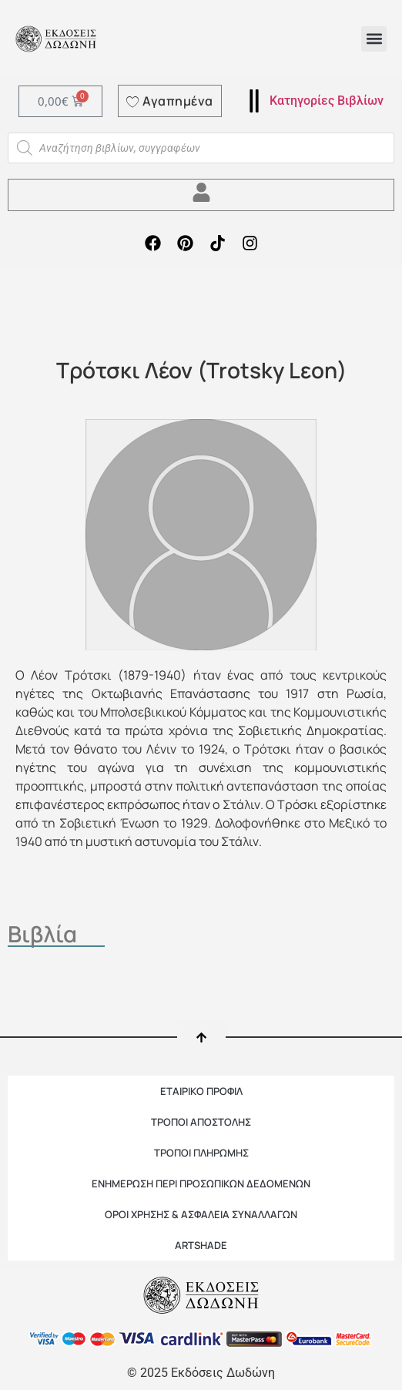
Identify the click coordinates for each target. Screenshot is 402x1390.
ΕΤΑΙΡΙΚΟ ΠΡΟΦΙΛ (201, 1091)
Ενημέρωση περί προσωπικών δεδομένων (201, 1183)
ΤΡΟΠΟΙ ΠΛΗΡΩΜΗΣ (201, 1153)
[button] (374, 39)
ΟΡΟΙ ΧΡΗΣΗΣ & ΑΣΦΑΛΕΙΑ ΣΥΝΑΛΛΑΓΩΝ (201, 1214)
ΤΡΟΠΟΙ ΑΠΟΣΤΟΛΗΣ (201, 1122)
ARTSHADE (201, 1245)
